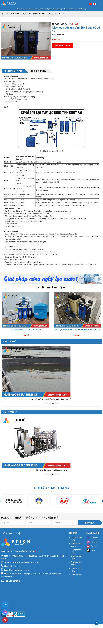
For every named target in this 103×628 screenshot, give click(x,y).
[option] (25, 315)
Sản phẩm (15, 14)
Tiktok (90, 550)
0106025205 (30, 556)
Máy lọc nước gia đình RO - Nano (33, 14)
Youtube (91, 546)
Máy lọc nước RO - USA (56, 14)
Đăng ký (89, 523)
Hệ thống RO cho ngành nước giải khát (51, 470)
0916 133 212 (17, 566)
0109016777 (13, 556)
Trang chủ (4, 14)
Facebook (92, 537)
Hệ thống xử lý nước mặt (51, 399)
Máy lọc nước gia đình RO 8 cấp (26, 330)
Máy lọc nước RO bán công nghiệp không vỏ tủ (77, 330)
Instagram (92, 542)
